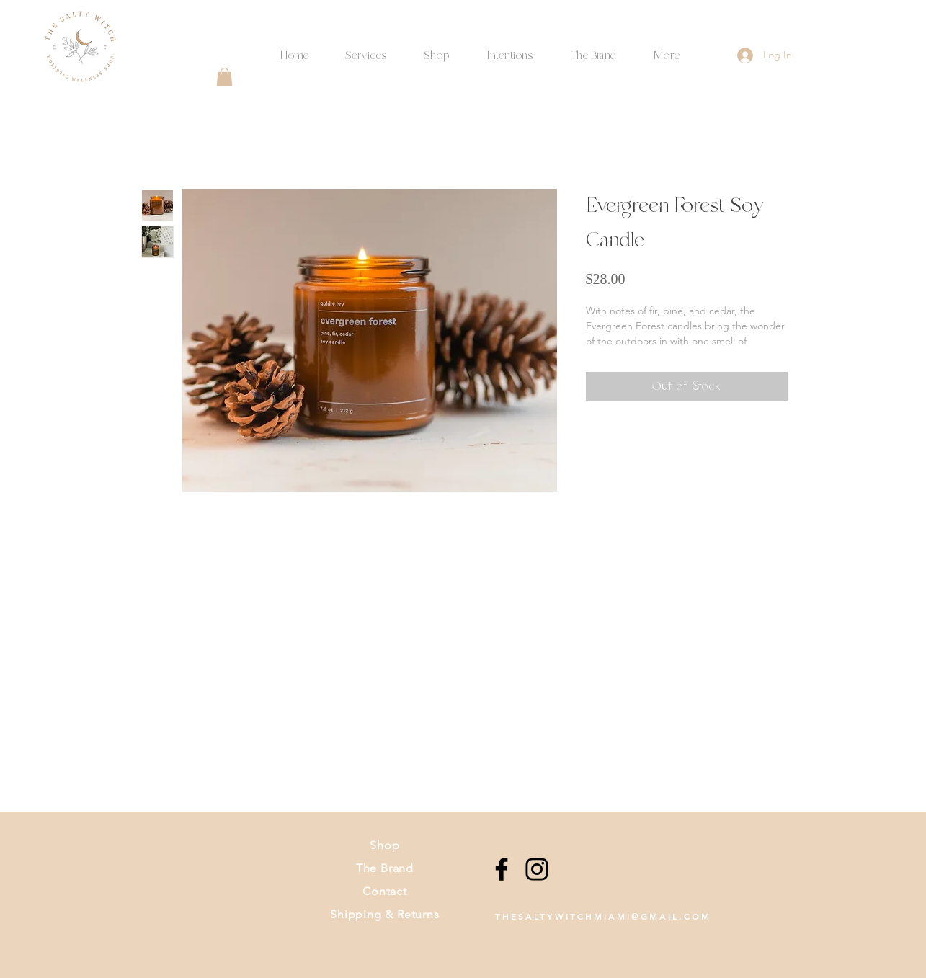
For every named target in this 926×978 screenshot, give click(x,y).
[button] (510, 49)
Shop (384, 845)
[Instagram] (537, 869)
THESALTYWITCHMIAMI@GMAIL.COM (603, 916)
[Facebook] (501, 869)
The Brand (385, 868)
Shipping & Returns (384, 914)
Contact (384, 891)
